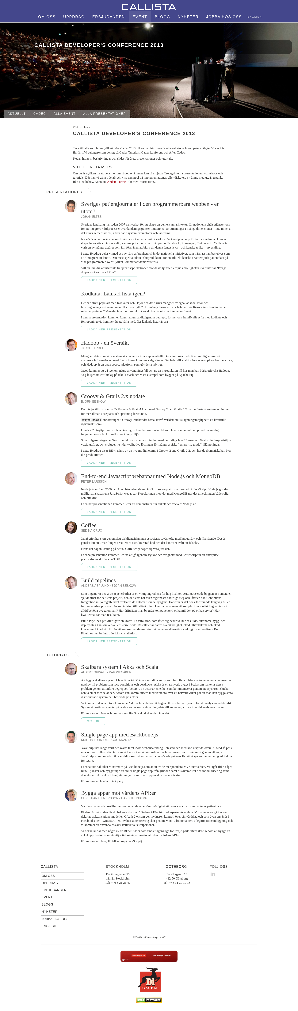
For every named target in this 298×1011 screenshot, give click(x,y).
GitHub (93, 721)
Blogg (162, 17)
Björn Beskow (93, 401)
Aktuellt (17, 113)
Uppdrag (74, 17)
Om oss (47, 17)
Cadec (39, 113)
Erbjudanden (108, 17)
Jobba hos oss (224, 17)
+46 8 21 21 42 (120, 882)
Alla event (65, 113)
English (254, 16)
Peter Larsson (94, 481)
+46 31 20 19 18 (179, 882)
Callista (49, 866)
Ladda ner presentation (109, 280)
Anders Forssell (117, 182)
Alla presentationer (104, 113)
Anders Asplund (95, 585)
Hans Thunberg (134, 798)
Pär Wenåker (120, 672)
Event (139, 17)
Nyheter (188, 17)
